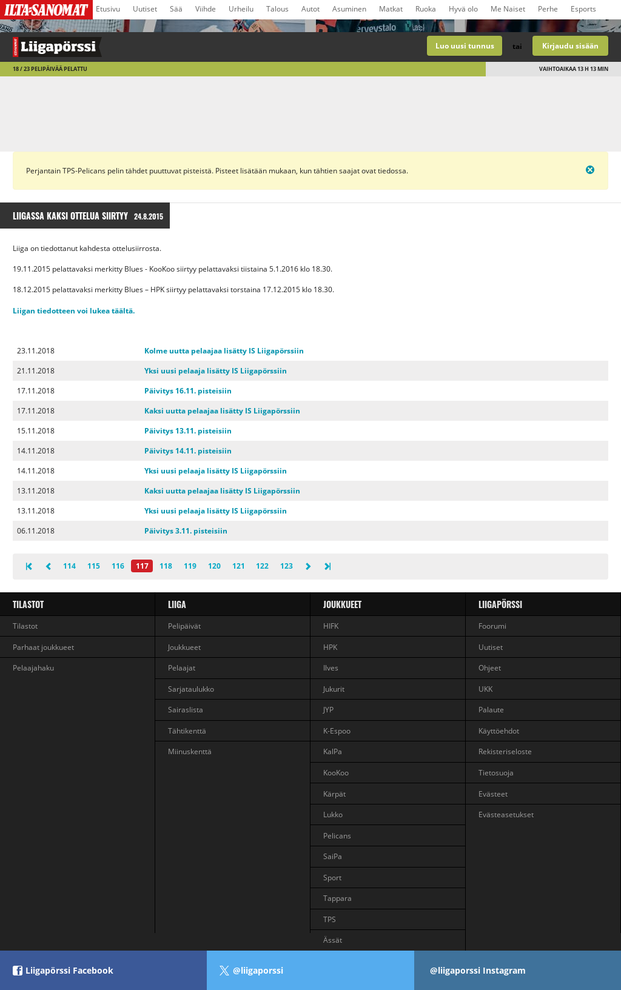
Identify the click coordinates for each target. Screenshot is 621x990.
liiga (177, 604)
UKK (485, 689)
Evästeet (493, 794)
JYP (328, 709)
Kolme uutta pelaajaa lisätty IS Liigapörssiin (224, 351)
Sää (176, 9)
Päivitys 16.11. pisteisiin (188, 391)
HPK (330, 647)
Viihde (205, 9)
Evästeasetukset (506, 814)
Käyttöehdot (498, 731)
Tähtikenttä (187, 731)
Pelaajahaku (33, 668)
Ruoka (425, 9)
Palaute (491, 709)
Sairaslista (185, 709)
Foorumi (492, 626)
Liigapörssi (500, 604)
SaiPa (332, 856)
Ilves (330, 668)
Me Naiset (508, 9)
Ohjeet (489, 668)
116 (118, 566)
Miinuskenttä (190, 751)
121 (238, 566)
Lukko (333, 814)
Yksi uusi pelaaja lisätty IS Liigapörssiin (215, 371)
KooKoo (336, 773)
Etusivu (108, 9)
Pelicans (337, 836)
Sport (332, 877)
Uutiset (145, 9)
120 (214, 566)
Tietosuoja (496, 773)
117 (142, 566)
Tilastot (28, 604)
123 (286, 566)
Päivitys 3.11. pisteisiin (185, 531)
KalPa (332, 751)
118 (165, 566)
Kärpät (334, 794)
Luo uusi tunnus (464, 46)
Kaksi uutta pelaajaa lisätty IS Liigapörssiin (222, 411)
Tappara (337, 898)
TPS (329, 919)
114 (69, 566)
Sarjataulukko (191, 689)
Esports (583, 9)
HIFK (330, 626)
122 (262, 566)
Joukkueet (184, 647)
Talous (277, 9)
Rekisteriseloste (505, 751)
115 (93, 566)
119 (190, 566)
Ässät (332, 940)
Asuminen (349, 9)
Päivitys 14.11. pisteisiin (188, 451)
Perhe (548, 9)
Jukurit (333, 689)
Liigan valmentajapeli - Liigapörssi (155, 47)
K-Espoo (337, 731)
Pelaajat (181, 668)
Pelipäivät (184, 626)
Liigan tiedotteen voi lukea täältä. (74, 311)
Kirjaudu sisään (570, 46)
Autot (310, 9)
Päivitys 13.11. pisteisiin (188, 431)
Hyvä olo (463, 9)
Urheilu (241, 9)
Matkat (391, 9)
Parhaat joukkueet (43, 647)
